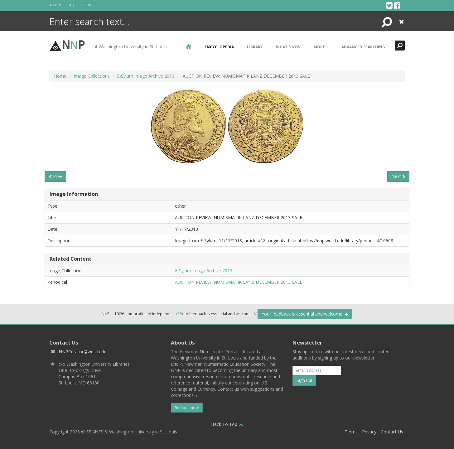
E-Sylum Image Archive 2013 (145, 76)
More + (321, 47)
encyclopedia (219, 47)
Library (255, 47)
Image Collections (92, 76)
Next (398, 176)
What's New (288, 47)
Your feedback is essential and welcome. (305, 314)
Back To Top (227, 424)
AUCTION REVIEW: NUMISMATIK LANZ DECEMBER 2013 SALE (238, 282)
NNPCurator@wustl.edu (83, 352)
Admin (55, 4)
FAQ (70, 4)
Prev (55, 176)
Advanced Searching (363, 47)
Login (86, 4)
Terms (351, 432)
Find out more (186, 407)
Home (60, 76)
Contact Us (392, 432)
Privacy (369, 432)
